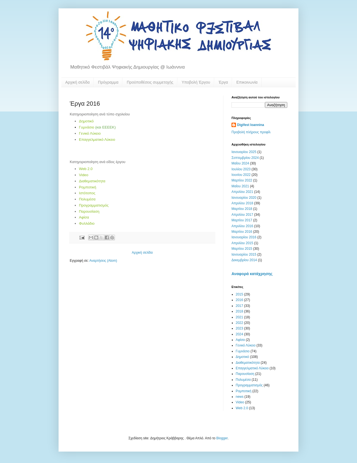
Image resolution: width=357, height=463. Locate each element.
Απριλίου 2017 (242, 215)
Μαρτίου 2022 (241, 180)
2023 (239, 328)
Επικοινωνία (246, 82)
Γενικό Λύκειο (90, 133)
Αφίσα (84, 217)
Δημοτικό (86, 121)
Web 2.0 (86, 169)
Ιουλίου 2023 (241, 169)
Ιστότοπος (87, 193)
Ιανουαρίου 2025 (243, 152)
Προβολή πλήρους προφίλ (251, 132)
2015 (239, 294)
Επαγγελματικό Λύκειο (97, 139)
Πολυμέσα (87, 199)
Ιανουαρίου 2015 (243, 254)
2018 (239, 311)
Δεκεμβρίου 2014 (244, 260)
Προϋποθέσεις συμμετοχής (150, 82)
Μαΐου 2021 (240, 186)
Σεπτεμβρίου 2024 (245, 158)
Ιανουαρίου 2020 (243, 198)
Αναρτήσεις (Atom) (103, 261)
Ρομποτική (87, 187)
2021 (239, 317)
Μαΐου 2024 (240, 163)
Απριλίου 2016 (242, 226)
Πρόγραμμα (108, 82)
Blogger (222, 438)
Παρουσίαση (89, 211)
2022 (239, 323)
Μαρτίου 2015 (241, 249)
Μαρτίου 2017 (241, 220)
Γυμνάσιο (86, 127)
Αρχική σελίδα (77, 82)
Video (83, 175)
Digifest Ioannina (250, 125)
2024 (239, 334)
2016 (239, 300)
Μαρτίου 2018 (241, 209)
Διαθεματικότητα (92, 181)
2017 (239, 306)
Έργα (223, 82)
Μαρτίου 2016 (241, 232)
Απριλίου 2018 (242, 203)
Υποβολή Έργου (196, 82)
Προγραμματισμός (93, 205)
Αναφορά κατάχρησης (251, 274)
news (239, 397)
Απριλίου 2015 (242, 243)
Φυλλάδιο (87, 223)
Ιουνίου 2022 (241, 175)
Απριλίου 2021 (242, 192)
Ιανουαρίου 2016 (243, 237)
